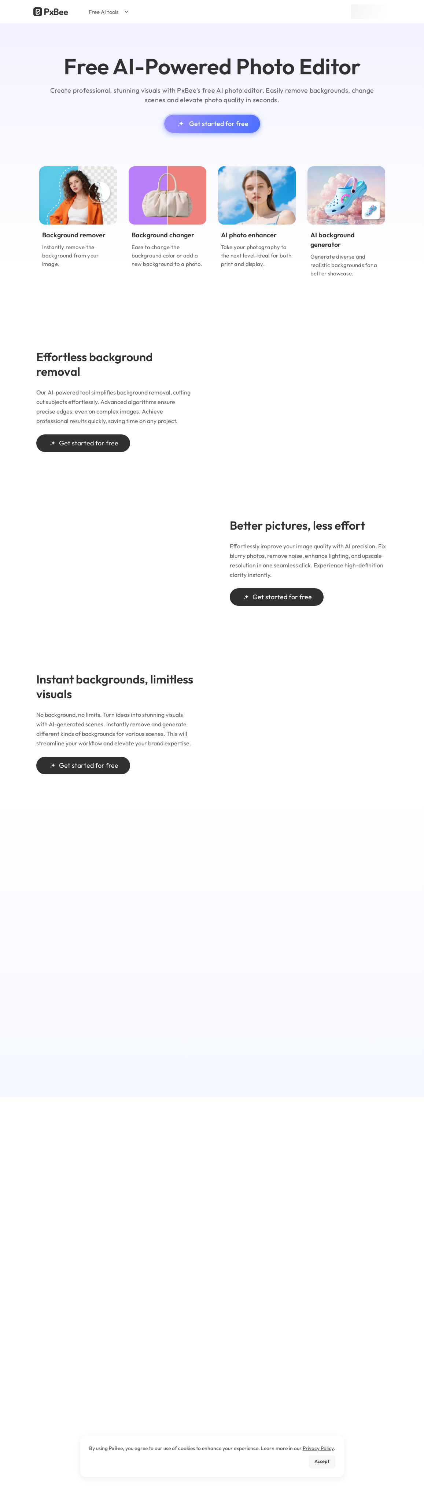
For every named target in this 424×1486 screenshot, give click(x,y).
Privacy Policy (318, 1448)
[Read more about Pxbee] (50, 11)
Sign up (368, 11)
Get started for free (212, 123)
